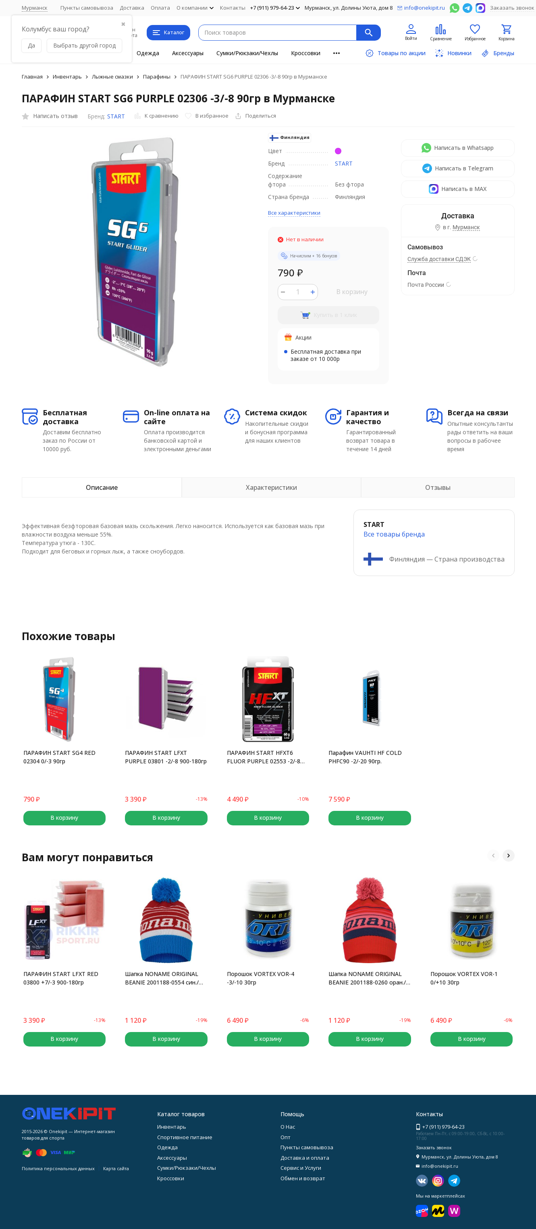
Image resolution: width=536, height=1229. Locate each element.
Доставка (132, 7)
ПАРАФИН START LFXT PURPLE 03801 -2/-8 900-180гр (166, 757)
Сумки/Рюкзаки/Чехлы (247, 53)
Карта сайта (116, 1168)
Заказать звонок (512, 7)
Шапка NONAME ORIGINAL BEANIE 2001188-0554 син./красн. (162, 978)
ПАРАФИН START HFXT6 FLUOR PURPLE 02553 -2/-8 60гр (263, 757)
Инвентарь (67, 76)
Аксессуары (188, 53)
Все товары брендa (394, 534)
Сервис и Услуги (300, 1167)
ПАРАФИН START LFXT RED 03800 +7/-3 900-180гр (60, 978)
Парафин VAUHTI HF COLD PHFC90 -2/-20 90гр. (365, 757)
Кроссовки (305, 53)
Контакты (232, 7)
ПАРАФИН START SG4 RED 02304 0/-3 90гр (59, 757)
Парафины (156, 76)
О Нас (287, 1126)
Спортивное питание (184, 1137)
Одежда (148, 53)
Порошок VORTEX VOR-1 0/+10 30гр (464, 978)
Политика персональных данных (58, 1168)
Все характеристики (294, 212)
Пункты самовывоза (86, 7)
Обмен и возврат (302, 1178)
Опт (285, 1137)
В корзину (352, 291)
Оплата (160, 7)
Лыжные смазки (112, 76)
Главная (32, 76)
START (116, 116)
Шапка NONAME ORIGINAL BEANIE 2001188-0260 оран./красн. (367, 978)
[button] (493, 856)
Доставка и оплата (304, 1157)
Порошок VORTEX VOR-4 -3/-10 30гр (260, 978)
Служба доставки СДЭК (439, 259)
